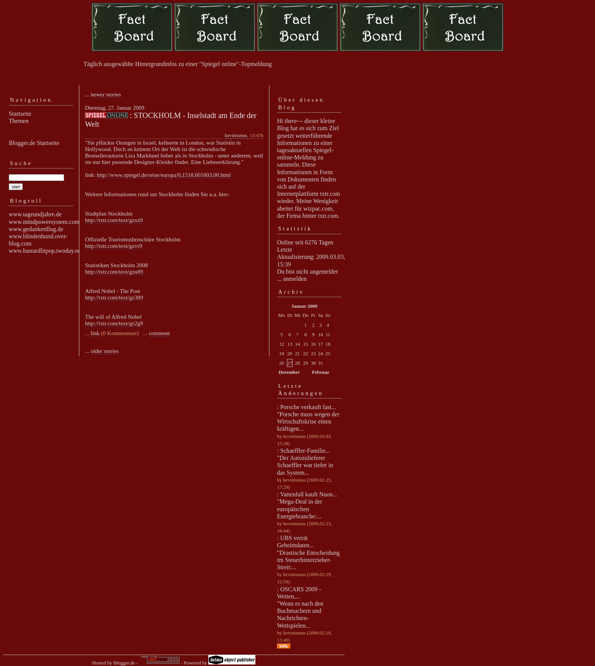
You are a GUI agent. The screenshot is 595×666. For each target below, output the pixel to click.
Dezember (289, 372)
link (95, 333)
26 (281, 363)
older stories (105, 351)
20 (289, 353)
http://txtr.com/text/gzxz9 (114, 220)
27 (289, 363)
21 (297, 353)
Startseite (20, 113)
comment (159, 333)
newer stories (106, 94)
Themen (18, 121)
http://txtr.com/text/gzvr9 (113, 246)
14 (297, 344)
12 (281, 344)
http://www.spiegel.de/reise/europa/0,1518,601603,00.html (164, 175)
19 (281, 353)
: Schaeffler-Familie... (303, 450)
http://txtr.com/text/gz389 (114, 297)
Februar (320, 372)
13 (289, 344)
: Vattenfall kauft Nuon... (307, 494)
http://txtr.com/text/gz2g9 (114, 323)
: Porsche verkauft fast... (306, 407)
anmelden (295, 279)
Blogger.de (124, 663)
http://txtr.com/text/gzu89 (114, 272)
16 (313, 344)
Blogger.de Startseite (34, 143)
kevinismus (236, 135)
